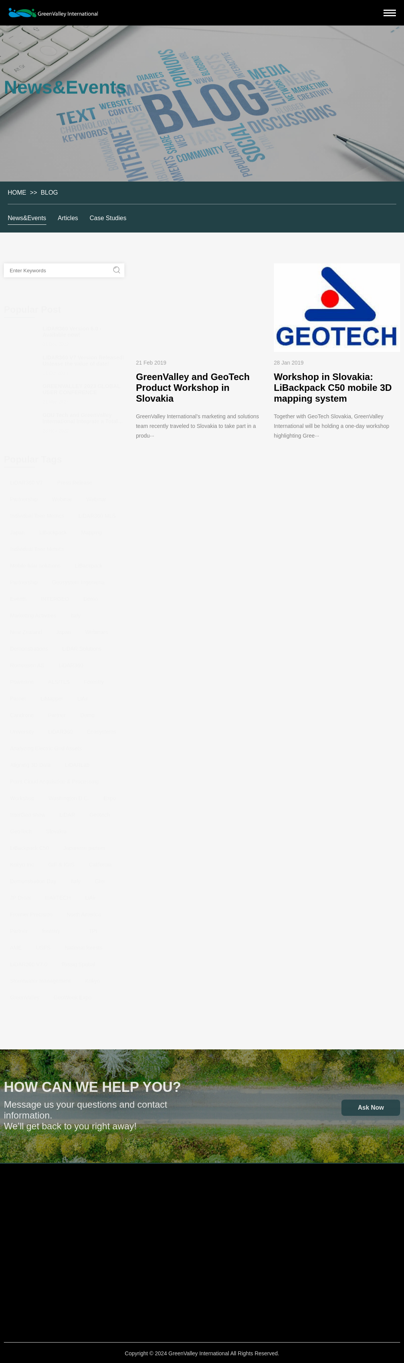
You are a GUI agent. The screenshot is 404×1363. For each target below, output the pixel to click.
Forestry (94, 679)
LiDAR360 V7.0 (29, 961)
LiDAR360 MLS (97, 512)
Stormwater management (40, 977)
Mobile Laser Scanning (37, 1276)
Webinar (62, 496)
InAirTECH (58, 894)
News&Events (27, 218)
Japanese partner (84, 845)
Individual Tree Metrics (37, 512)
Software (93, 1190)
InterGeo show (27, 811)
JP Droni (20, 894)
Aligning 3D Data (30, 762)
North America (84, 911)
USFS (43, 944)
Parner (18, 695)
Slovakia (56, 828)
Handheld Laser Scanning (37, 1234)
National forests (83, 944)
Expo (110, 795)
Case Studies (108, 218)
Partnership (24, 496)
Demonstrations (29, 645)
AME (16, 944)
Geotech (100, 811)
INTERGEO (55, 595)
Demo (90, 595)
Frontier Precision (31, 911)
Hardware (38, 1190)
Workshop (22, 795)
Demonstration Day (33, 878)
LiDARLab (77, 762)
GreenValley (24, 994)
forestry (51, 928)
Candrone (22, 712)
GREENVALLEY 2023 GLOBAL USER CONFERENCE (81, 386)
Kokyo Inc (22, 861)
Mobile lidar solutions (35, 562)
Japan (17, 529)
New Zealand (26, 629)
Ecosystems (101, 728)
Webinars (96, 629)
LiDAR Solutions (82, 645)
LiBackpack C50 (29, 845)
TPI (93, 928)
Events (18, 595)
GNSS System (37, 1289)
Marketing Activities (33, 612)
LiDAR (67, 811)
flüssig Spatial (78, 961)
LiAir (82, 695)
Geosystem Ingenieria (78, 579)
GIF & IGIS (61, 861)
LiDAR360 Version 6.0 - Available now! (72, 328)
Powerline (22, 679)
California (100, 861)
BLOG (49, 192)
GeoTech (21, 828)
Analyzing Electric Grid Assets (46, 745)
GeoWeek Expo (73, 994)
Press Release (74, 479)
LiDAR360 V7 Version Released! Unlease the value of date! (83, 357)
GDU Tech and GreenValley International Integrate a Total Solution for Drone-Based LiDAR (80, 421)
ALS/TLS (59, 679)
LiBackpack (53, 529)
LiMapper (52, 695)
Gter (100, 878)
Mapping (91, 529)
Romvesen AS (27, 662)
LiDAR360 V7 (26, 479)
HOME (16, 192)
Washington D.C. (69, 795)
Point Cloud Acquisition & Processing (54, 778)
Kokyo (92, 977)
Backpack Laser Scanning (38, 1256)
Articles (68, 218)
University (22, 728)
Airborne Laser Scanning (38, 1215)
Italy (76, 612)
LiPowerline (93, 1238)
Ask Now (371, 1110)
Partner (57, 712)
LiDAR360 (71, 662)
